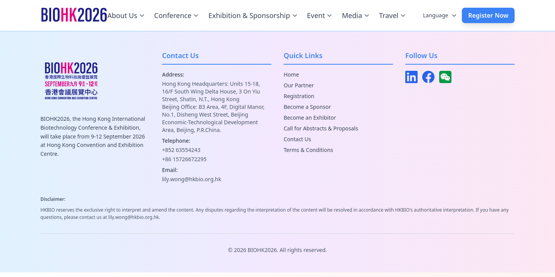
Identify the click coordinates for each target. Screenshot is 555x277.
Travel (392, 15)
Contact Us (297, 139)
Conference (176, 15)
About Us (126, 15)
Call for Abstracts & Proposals (321, 128)
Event (320, 15)
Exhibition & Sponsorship (253, 15)
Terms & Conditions (308, 150)
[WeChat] (445, 77)
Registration (299, 96)
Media (355, 15)
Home (291, 74)
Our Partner (299, 85)
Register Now (488, 15)
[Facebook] (428, 77)
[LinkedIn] (411, 77)
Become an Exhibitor (310, 117)
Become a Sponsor (307, 106)
